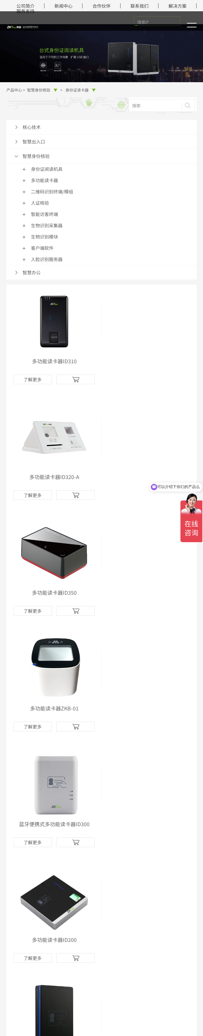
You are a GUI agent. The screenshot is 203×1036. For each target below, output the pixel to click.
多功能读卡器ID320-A (149, 361)
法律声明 (68, 1015)
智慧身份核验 (42, 90)
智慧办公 (32, 272)
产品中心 (14, 90)
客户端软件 (42, 248)
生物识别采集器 (47, 225)
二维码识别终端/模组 (52, 191)
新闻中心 (63, 5)
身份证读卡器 (80, 90)
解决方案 (178, 5)
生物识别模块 (44, 236)
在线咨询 (102, 949)
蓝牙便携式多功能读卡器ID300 (54, 592)
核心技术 (32, 127)
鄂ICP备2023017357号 (162, 1006)
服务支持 (25, 11)
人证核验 (40, 203)
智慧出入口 (34, 141)
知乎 (109, 881)
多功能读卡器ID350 (54, 477)
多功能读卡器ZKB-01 (149, 477)
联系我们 (139, 5)
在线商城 (16, 851)
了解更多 (33, 379)
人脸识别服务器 (47, 259)
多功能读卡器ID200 (149, 592)
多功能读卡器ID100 (54, 708)
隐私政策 (97, 1015)
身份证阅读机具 (47, 169)
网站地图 (126, 1015)
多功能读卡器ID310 (54, 361)
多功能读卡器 (44, 180)
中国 (101, 1026)
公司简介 (25, 5)
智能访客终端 (44, 214)
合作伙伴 (101, 5)
